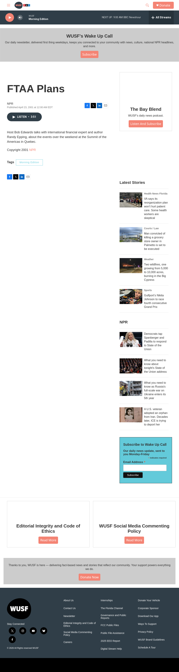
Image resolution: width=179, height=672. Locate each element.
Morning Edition (29, 162)
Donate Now (89, 577)
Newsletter (69, 616)
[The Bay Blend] (146, 87)
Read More (48, 540)
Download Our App (148, 616)
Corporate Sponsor (148, 608)
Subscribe (89, 54)
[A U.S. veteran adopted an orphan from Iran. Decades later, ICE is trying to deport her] (131, 414)
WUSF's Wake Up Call (89, 36)
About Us (68, 600)
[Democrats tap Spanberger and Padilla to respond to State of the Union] (131, 339)
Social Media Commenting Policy (77, 633)
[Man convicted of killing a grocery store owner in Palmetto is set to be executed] (131, 234)
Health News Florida (155, 193)
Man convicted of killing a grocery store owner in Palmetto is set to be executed (155, 241)
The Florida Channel (112, 608)
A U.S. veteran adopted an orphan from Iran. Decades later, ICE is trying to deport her (156, 417)
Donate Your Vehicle (149, 600)
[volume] (20, 17)
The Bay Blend (145, 109)
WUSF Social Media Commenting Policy (134, 528)
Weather (149, 259)
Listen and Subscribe (145, 124)
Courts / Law (151, 228)
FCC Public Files (110, 625)
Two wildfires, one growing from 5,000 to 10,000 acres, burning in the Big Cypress (156, 272)
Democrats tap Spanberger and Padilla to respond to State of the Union (155, 341)
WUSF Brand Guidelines (151, 639)
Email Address (134, 462)
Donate (164, 5)
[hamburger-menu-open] (8, 5)
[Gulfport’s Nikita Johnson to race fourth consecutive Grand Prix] (131, 296)
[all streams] (161, 17)
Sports (148, 290)
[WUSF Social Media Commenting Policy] (134, 509)
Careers (67, 642)
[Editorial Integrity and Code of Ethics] (48, 509)
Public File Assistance (112, 633)
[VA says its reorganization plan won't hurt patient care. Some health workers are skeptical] (131, 199)
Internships (107, 600)
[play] (9, 18)
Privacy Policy (145, 632)
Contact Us (69, 608)
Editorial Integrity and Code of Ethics (48, 528)
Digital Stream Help (111, 649)
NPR (32, 150)
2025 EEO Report (110, 641)
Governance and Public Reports (113, 616)
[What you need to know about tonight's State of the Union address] (131, 365)
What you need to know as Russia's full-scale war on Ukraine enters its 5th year (155, 390)
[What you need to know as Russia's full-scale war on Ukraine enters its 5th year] (131, 388)
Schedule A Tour (147, 647)
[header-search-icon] (147, 5)
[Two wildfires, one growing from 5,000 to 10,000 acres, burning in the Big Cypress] (131, 265)
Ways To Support (147, 624)
